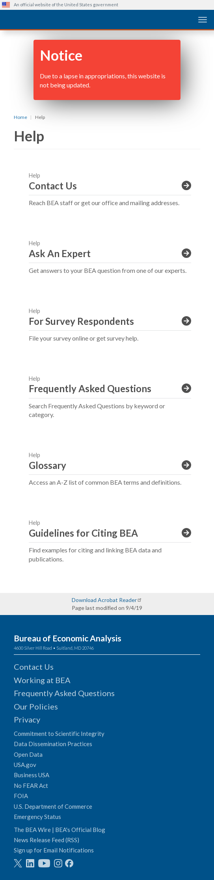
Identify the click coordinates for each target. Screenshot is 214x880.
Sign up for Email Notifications (54, 850)
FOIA (21, 795)
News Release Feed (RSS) (46, 839)
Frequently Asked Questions (64, 693)
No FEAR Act (31, 785)
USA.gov (25, 764)
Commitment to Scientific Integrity (59, 733)
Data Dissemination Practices (53, 743)
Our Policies (36, 706)
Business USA (31, 774)
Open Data (28, 754)
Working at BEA (42, 680)
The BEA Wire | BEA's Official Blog (59, 829)
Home (20, 117)
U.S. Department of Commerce (53, 806)
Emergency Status (37, 816)
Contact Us (34, 666)
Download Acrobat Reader (104, 600)
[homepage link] (61, 19)
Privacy (27, 719)
